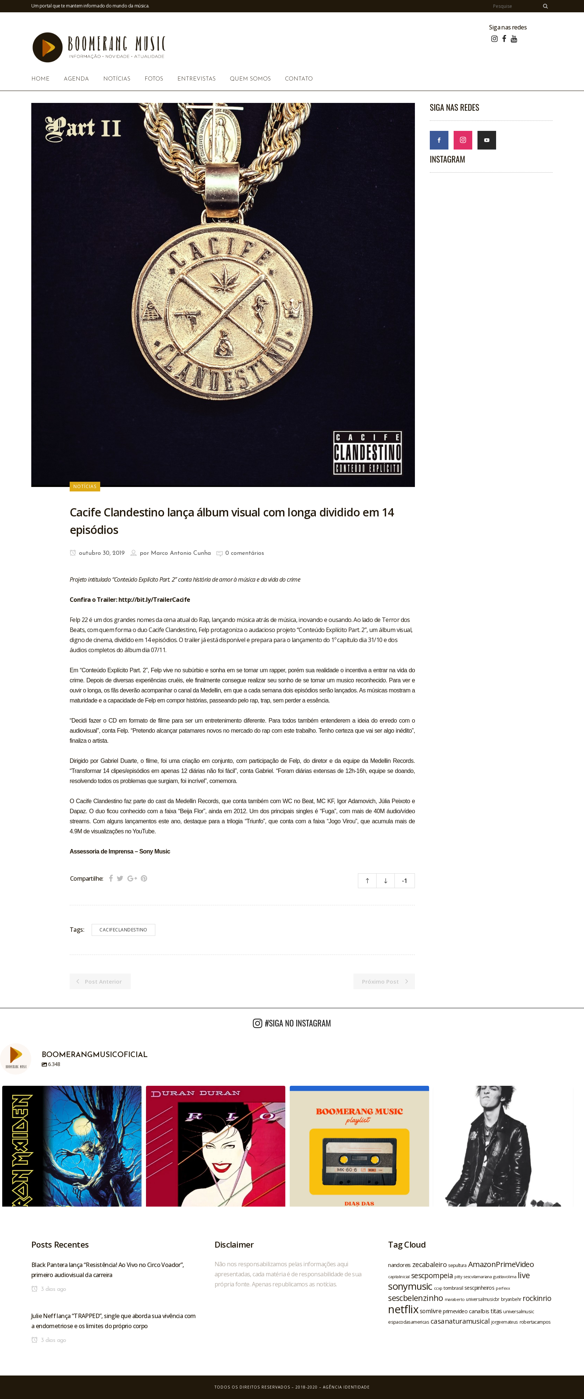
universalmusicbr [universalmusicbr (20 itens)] (482, 1299)
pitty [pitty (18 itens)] (458, 1276)
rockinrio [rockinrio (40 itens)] (537, 1298)
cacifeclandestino (123, 930)
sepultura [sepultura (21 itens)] (457, 1265)
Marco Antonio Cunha (181, 553)
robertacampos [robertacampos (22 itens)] (535, 1321)
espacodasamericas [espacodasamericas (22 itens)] (408, 1321)
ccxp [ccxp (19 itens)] (438, 1288)
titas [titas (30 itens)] (496, 1311)
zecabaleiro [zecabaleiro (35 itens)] (429, 1264)
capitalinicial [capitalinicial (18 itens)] (399, 1276)
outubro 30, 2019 (97, 553)
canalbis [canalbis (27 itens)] (479, 1311)
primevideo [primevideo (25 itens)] (455, 1311)
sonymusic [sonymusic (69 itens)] (410, 1286)
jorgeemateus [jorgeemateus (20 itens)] (504, 1322)
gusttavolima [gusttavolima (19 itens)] (504, 1276)
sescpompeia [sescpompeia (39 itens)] (432, 1275)
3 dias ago (48, 1289)
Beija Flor (191, 811)
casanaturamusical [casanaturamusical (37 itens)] (460, 1321)
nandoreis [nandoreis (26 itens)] (399, 1264)
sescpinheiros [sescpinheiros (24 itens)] (479, 1287)
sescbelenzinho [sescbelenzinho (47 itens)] (415, 1297)
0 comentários (244, 553)
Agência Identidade (346, 1387)
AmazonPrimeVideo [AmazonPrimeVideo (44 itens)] (501, 1264)
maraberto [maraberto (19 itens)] (455, 1299)
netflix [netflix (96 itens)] (403, 1309)
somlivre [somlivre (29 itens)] (430, 1311)
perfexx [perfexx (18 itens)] (503, 1288)
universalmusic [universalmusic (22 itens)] (518, 1311)
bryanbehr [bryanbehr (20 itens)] (511, 1299)
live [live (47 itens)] (524, 1275)
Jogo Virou (341, 821)
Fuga (327, 811)
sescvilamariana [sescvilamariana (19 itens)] (477, 1276)
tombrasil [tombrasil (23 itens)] (453, 1288)
